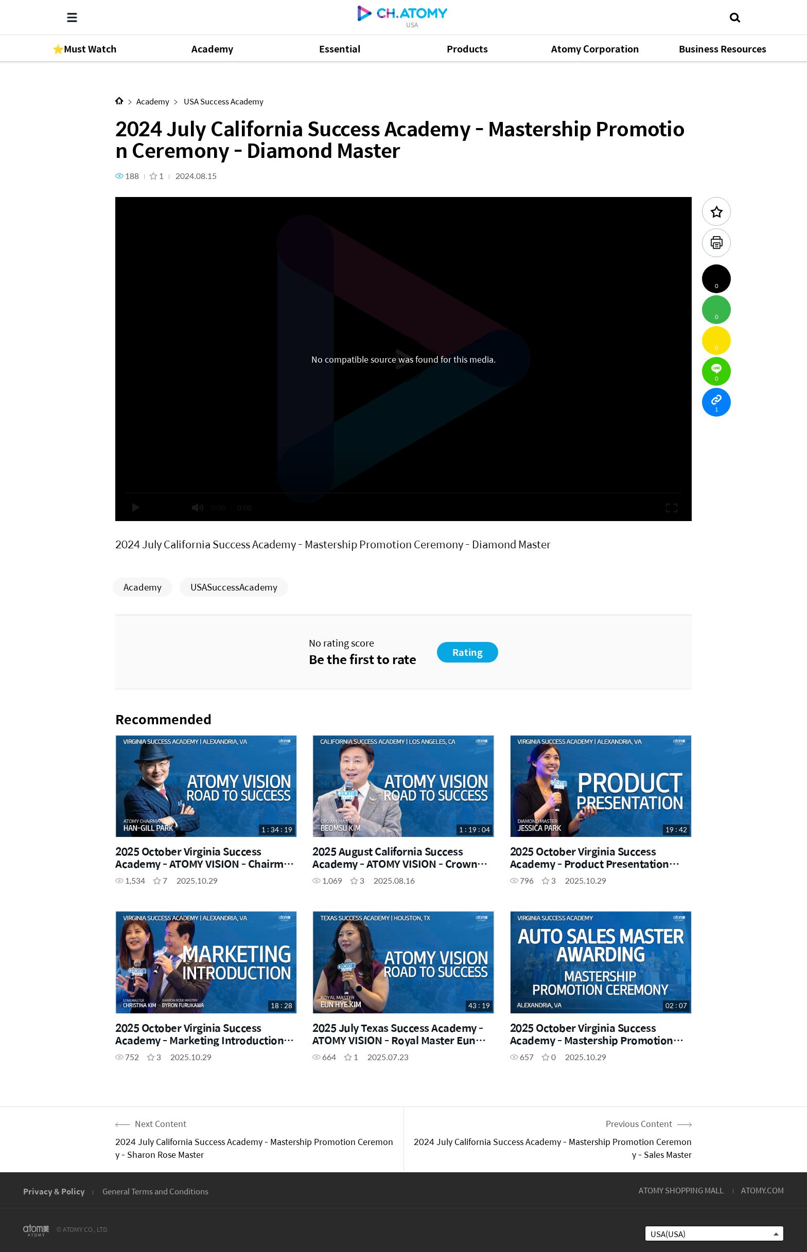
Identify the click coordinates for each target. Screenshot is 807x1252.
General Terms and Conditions (155, 1191)
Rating (467, 652)
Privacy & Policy (54, 1191)
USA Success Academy (223, 101)
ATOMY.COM (762, 1190)
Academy (152, 101)
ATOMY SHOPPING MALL (681, 1190)
